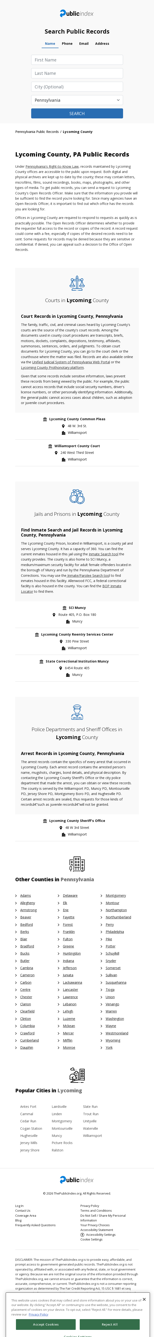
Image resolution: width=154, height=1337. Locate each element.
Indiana (68, 960)
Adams (25, 895)
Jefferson (70, 968)
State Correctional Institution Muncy (77, 661)
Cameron (27, 975)
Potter (110, 946)
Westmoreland (117, 1033)
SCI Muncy (77, 607)
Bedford (26, 924)
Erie (66, 910)
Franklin (69, 931)
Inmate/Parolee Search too (87, 575)
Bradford (27, 946)
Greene (68, 946)
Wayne (111, 1025)
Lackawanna (72, 982)
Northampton (116, 910)
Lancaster (70, 989)
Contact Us (22, 1211)
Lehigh (68, 1011)
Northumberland (118, 917)
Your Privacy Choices (95, 1225)
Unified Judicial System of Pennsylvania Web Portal (71, 362)
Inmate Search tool (103, 554)
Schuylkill (112, 953)
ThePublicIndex (77, 13)
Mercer (68, 1033)
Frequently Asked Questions (35, 1225)
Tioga (110, 989)
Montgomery (116, 895)
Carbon (25, 982)
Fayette (69, 917)
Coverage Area (25, 1216)
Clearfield (27, 1011)
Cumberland (29, 1040)
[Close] (144, 1314)
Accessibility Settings (101, 1235)
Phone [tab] (67, 43)
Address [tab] (102, 43)
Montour (112, 903)
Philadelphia (115, 931)
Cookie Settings (91, 1239)
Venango (112, 1004)
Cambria (26, 968)
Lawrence (70, 997)
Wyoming (113, 1040)
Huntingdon (72, 953)
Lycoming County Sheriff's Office (77, 820)
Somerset (113, 968)
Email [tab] (84, 43)
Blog (18, 1220)
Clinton (25, 1018)
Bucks (25, 953)
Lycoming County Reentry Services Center (77, 634)
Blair (23, 939)
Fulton (68, 939)
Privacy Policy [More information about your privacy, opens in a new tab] (38, 1329)
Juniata (68, 975)
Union (110, 997)
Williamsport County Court (77, 446)
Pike (109, 939)
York (109, 1047)
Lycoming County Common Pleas (77, 419)
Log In (19, 1206)
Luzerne (69, 1018)
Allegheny (27, 903)
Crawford (27, 1033)
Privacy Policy (89, 1206)
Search (77, 113)
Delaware (70, 895)
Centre (25, 989)
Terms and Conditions (96, 1211)
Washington (115, 1018)
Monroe (69, 1047)
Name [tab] (50, 43)
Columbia (27, 1025)
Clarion (25, 1004)
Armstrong (28, 910)
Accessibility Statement (96, 1230)
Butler (25, 960)
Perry (110, 924)
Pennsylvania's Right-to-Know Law (52, 166)
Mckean (69, 1025)
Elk (65, 903)
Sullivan (111, 975)
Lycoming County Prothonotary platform (52, 367)
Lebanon (69, 1004)
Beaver (25, 917)
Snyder (111, 960)
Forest (68, 924)
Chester (26, 997)
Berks (24, 931)
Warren (111, 1011)
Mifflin (67, 1040)
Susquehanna (116, 982)
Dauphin (26, 1047)
